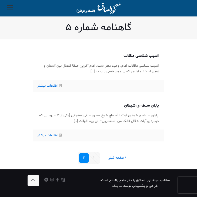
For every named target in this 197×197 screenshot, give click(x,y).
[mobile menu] (10, 8)
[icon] (46, 180)
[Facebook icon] (58, 180)
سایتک (117, 186)
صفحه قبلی (117, 157)
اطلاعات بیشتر (47, 85)
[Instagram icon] (52, 180)
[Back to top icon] (33, 180)
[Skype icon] (63, 180)
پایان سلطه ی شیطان (141, 105)
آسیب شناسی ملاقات (141, 56)
